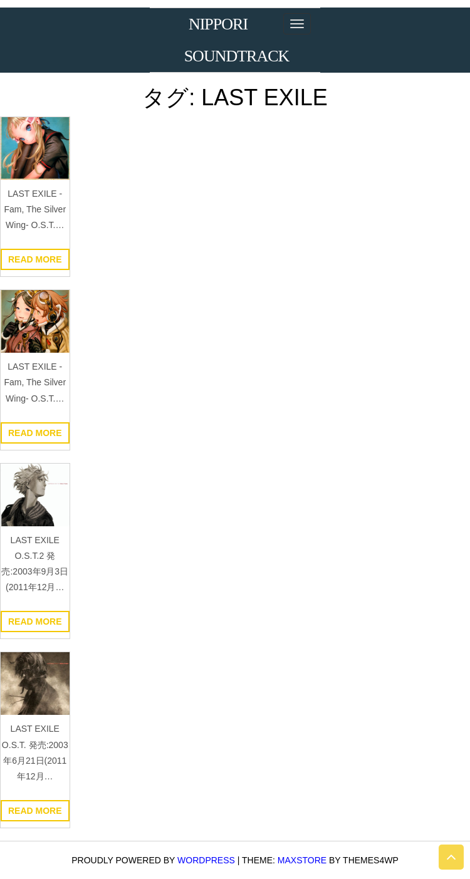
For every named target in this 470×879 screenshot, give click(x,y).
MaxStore (302, 860)
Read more (35, 259)
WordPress (206, 860)
